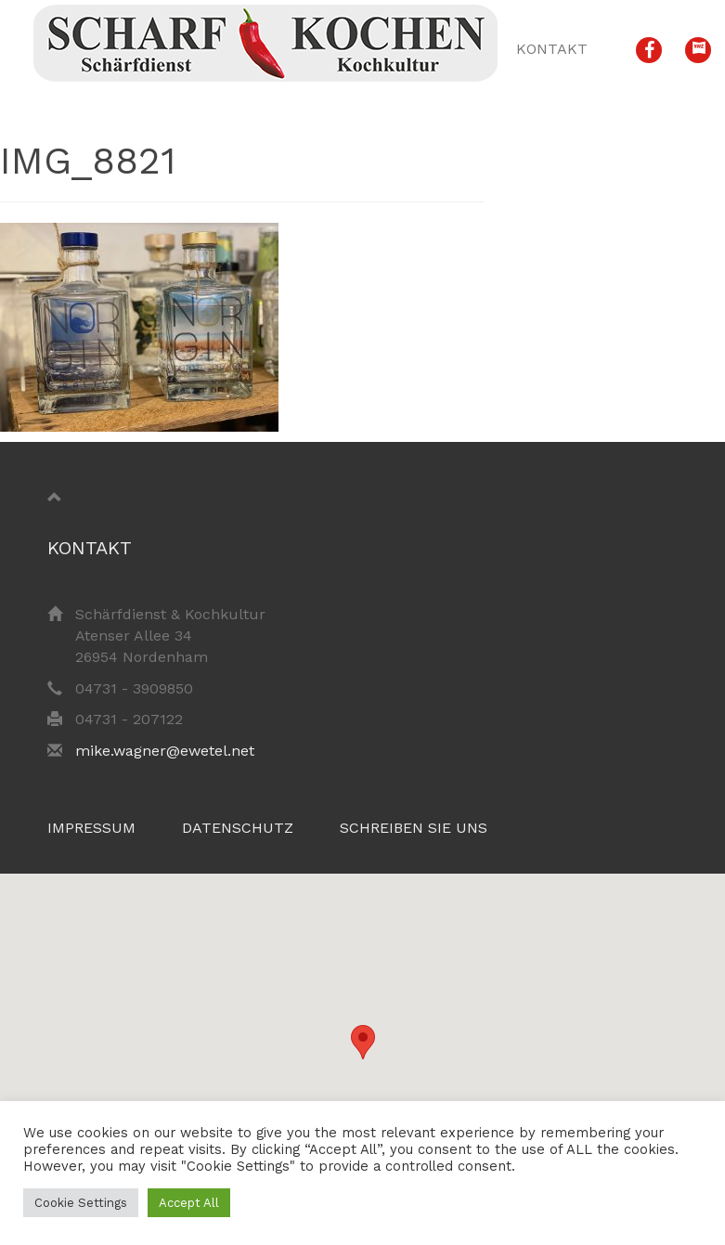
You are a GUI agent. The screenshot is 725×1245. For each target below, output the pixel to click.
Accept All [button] (189, 1203)
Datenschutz (237, 827)
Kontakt (552, 49)
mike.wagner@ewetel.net (164, 750)
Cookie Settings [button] (80, 1203)
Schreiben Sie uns (413, 827)
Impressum (91, 827)
